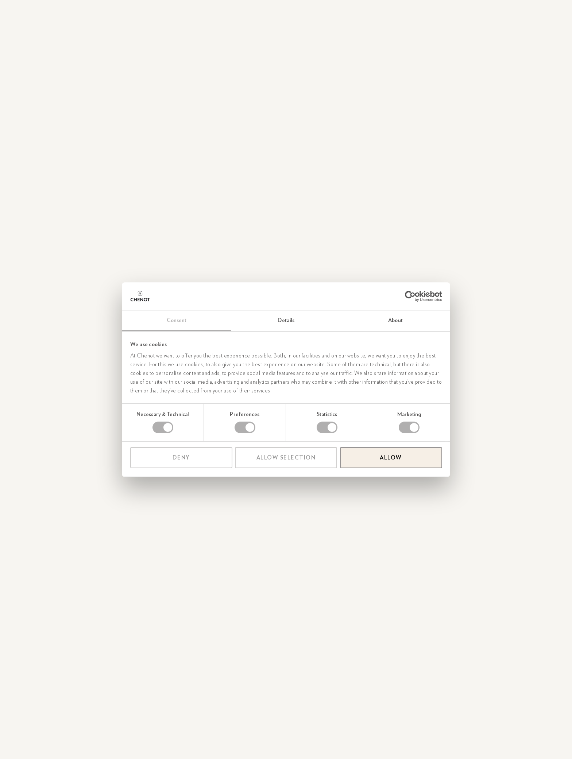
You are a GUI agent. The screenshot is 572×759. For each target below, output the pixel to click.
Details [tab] (286, 320)
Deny (181, 457)
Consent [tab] (177, 320)
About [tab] (395, 320)
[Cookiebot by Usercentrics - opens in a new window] (410, 296)
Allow (391, 457)
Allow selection (286, 457)
